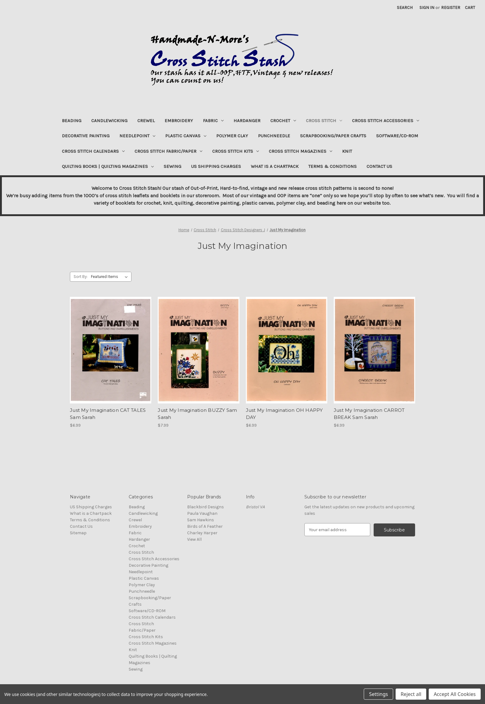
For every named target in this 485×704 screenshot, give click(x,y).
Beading (71, 120)
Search (405, 7)
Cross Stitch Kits (235, 151)
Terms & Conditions (332, 166)
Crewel (146, 120)
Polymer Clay (232, 136)
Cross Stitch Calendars (93, 151)
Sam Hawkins (200, 520)
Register (450, 7)
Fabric (213, 120)
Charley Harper (202, 532)
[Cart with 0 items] (470, 7)
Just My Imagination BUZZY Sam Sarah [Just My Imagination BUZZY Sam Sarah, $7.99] (197, 413)
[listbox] (110, 276)
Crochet (283, 120)
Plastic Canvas (185, 136)
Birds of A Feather (205, 526)
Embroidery (179, 120)
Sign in (426, 7)
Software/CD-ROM (397, 136)
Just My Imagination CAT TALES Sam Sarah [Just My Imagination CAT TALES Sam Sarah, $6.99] (108, 413)
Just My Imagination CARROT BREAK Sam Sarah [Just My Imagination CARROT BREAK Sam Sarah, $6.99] (369, 413)
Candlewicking (109, 120)
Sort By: (81, 276)
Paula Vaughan (202, 513)
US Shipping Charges (216, 166)
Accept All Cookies (455, 694)
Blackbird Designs (205, 507)
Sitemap (78, 532)
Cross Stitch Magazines (300, 151)
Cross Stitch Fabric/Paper (168, 151)
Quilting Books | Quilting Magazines (108, 166)
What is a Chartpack (274, 166)
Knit (347, 151)
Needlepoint (137, 136)
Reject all (411, 694)
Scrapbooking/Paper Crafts (333, 136)
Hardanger (247, 120)
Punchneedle (274, 136)
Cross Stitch (324, 120)
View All (194, 539)
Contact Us (379, 166)
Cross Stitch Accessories (385, 120)
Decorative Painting (85, 136)
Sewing (172, 166)
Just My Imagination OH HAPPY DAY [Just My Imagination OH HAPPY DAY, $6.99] (284, 413)
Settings (378, 694)
